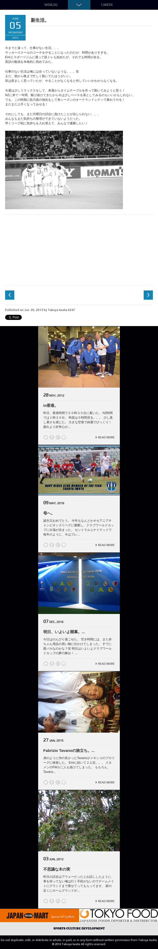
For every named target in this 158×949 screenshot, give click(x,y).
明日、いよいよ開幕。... (64, 632)
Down (79, 5)
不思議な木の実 (56, 869)
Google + (58, 437)
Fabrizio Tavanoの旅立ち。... (69, 750)
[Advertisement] (79, 249)
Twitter (46, 437)
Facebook (51, 437)
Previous (9, 295)
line (63, 437)
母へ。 (49, 513)
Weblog (51, 5)
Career (107, 5)
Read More (106, 437)
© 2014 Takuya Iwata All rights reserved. (79, 944)
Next (148, 295)
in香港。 (50, 405)
